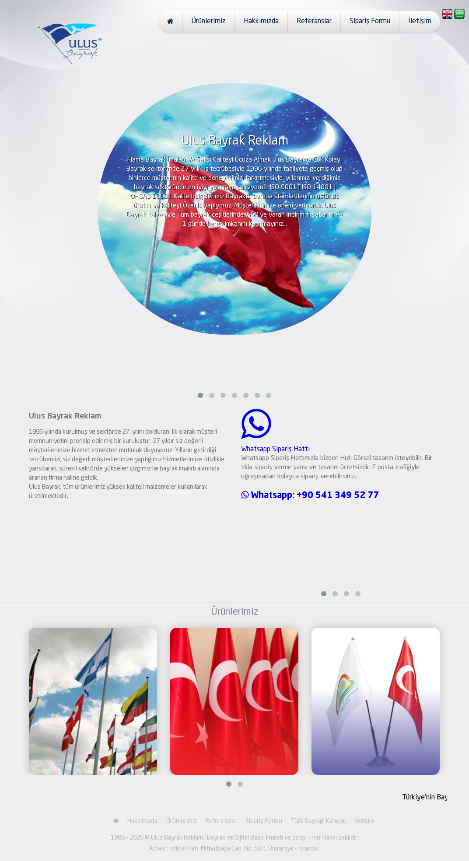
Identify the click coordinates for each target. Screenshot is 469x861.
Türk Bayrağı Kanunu (318, 821)
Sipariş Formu (370, 21)
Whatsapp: (269, 495)
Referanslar (314, 21)
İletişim (419, 21)
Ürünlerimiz (209, 21)
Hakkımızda (261, 21)
